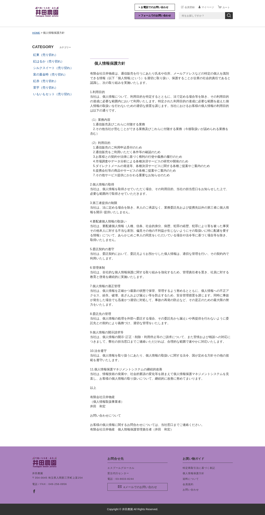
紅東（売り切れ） (45, 54)
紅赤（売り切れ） (45, 81)
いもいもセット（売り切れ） (53, 94)
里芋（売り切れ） (45, 87)
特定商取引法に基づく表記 (199, 467)
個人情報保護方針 (193, 473)
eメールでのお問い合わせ (140, 487)
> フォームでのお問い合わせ (155, 15)
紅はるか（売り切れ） (48, 61)
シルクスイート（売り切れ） (53, 68)
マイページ (208, 7)
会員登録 (190, 7)
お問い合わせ (191, 489)
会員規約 (188, 484)
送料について (191, 478)
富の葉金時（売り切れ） (50, 74)
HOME (36, 32)
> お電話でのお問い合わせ (154, 7)
